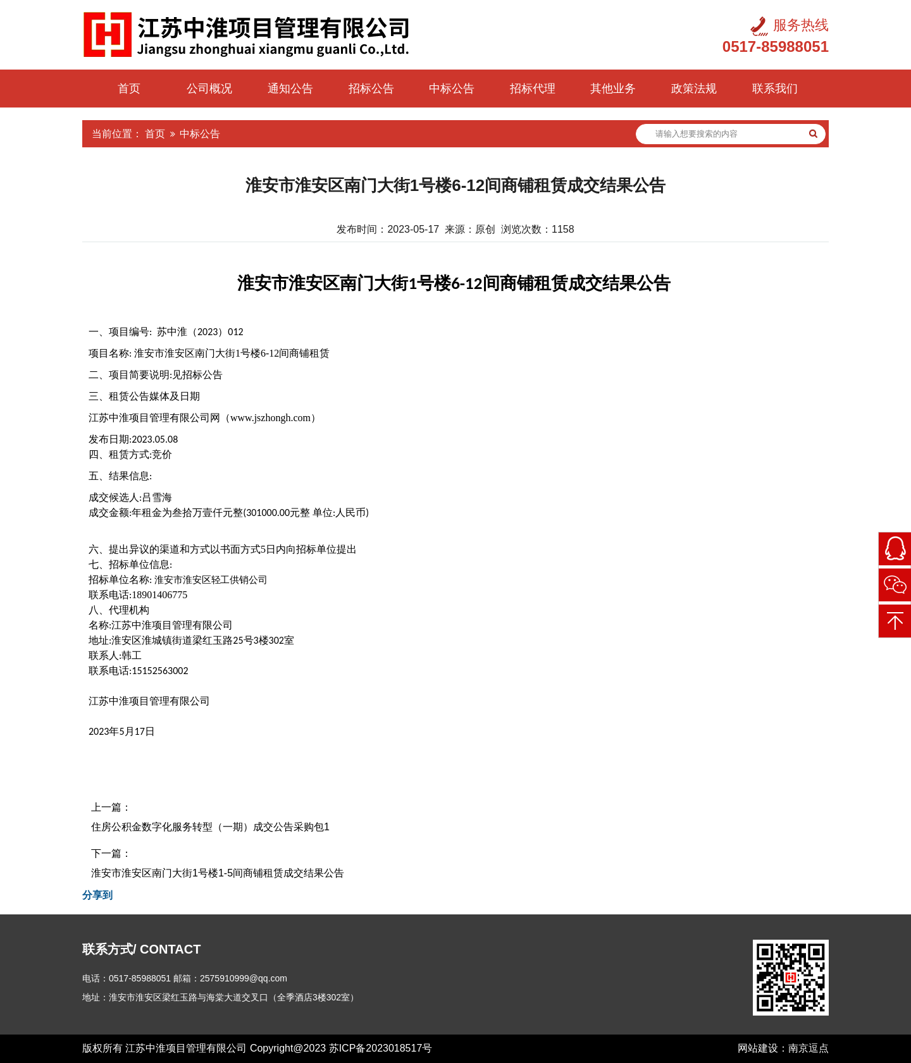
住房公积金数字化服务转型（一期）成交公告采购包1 (210, 826)
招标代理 (532, 88)
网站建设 (758, 1048)
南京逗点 (808, 1048)
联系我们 (775, 88)
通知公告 (290, 88)
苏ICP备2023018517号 (381, 1048)
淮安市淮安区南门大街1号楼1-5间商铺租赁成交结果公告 (217, 873)
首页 (129, 88)
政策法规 (694, 88)
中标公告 (451, 88)
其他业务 (613, 88)
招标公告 (371, 88)
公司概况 (209, 88)
